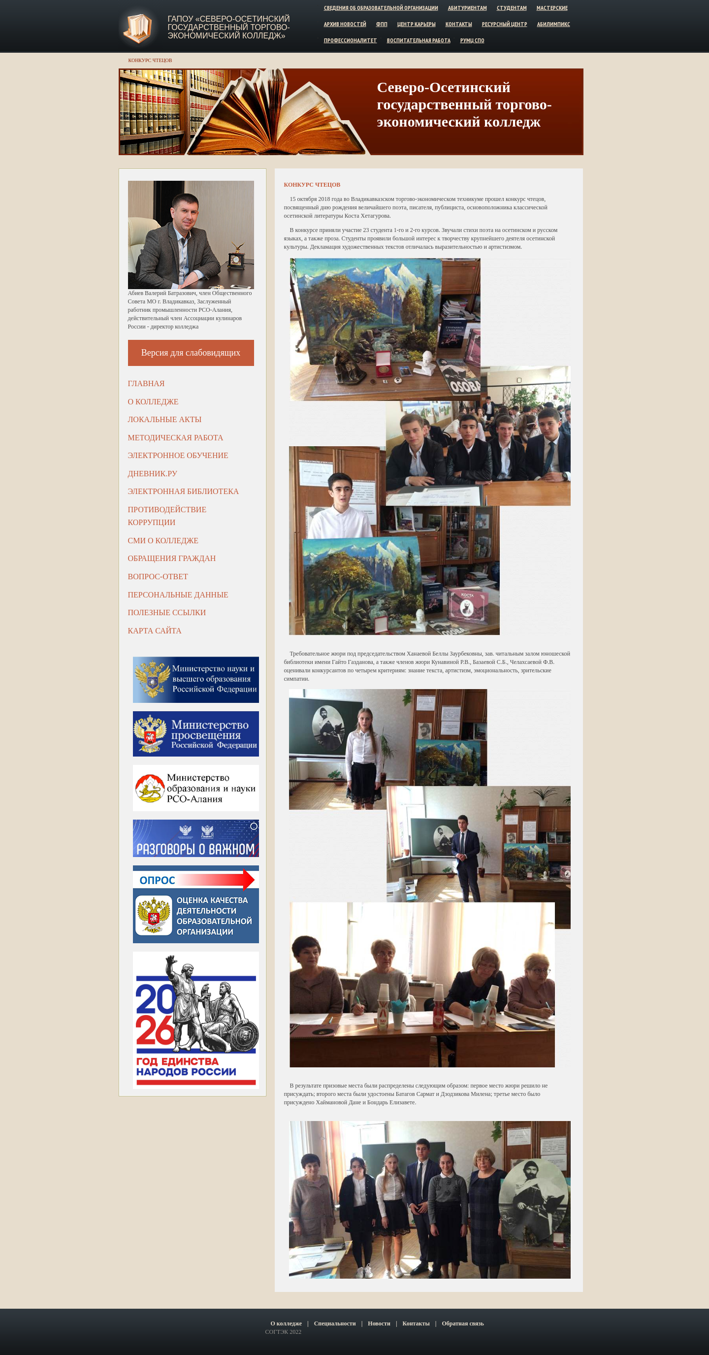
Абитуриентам (467, 7)
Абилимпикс (553, 24)
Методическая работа (176, 437)
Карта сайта (155, 631)
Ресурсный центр (504, 24)
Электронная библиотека (183, 491)
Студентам (512, 7)
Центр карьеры (416, 24)
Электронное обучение (178, 455)
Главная (146, 383)
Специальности (335, 1323)
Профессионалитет (350, 39)
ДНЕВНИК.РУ (153, 473)
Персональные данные (178, 595)
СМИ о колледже (163, 540)
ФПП (381, 24)
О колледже (153, 401)
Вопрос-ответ (158, 576)
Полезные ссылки (167, 612)
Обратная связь (462, 1323)
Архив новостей (345, 24)
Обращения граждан (172, 558)
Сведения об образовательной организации (381, 7)
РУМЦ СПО (472, 39)
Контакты (459, 24)
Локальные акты (165, 419)
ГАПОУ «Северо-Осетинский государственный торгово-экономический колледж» (229, 27)
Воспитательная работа (419, 39)
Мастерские (552, 7)
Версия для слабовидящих (191, 353)
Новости (379, 1323)
